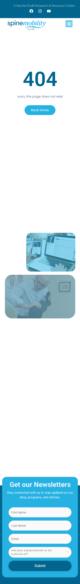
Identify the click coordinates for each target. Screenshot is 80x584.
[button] (69, 23)
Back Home (40, 110)
